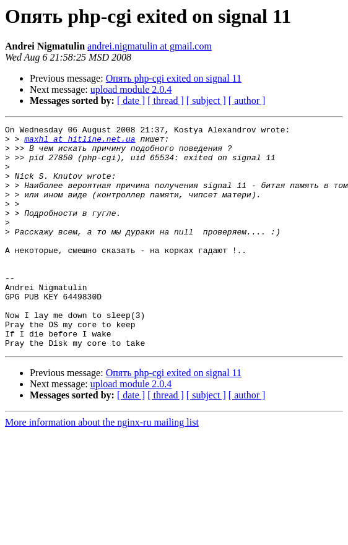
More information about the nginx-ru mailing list (102, 466)
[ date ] (131, 100)
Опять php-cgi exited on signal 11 (173, 78)
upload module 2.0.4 (131, 89)
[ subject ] (206, 100)
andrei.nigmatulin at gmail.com (149, 46)
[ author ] (247, 100)
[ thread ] (165, 100)
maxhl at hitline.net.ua (79, 142)
